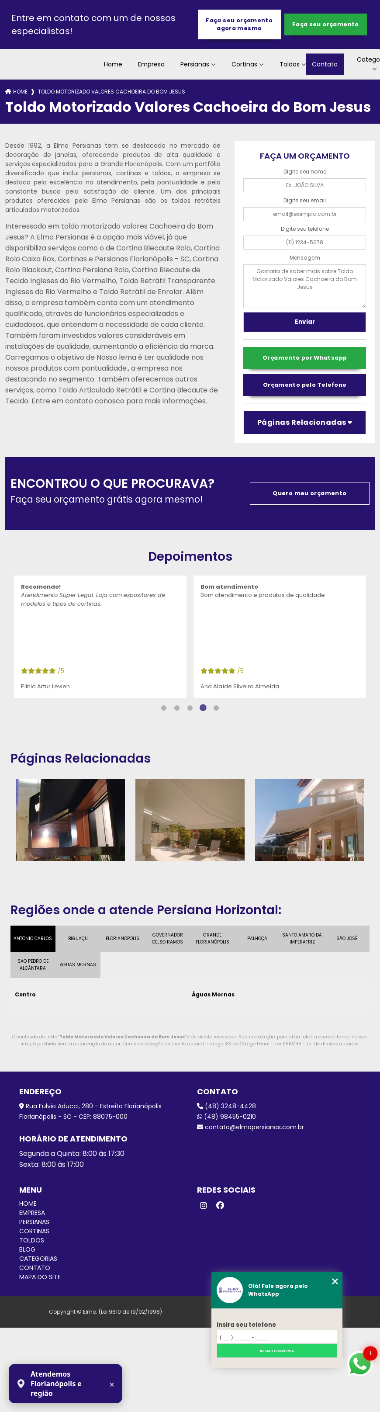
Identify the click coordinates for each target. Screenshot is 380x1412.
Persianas (194, 64)
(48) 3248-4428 (226, 1106)
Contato (325, 64)
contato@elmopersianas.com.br (250, 1127)
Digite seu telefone (305, 228)
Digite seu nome (304, 171)
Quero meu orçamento (309, 493)
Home (113, 64)
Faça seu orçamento (325, 24)
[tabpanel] (100, 636)
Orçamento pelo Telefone (305, 385)
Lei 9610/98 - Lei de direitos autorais (317, 1044)
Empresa (151, 64)
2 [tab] (177, 708)
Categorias (38, 1258)
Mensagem (305, 257)
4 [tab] (203, 708)
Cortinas (244, 64)
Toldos (290, 64)
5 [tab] (216, 708)
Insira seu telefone (246, 1325)
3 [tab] (190, 708)
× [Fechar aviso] (111, 1384)
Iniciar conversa (277, 1351)
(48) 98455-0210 (226, 1116)
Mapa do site (40, 1277)
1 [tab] (163, 708)
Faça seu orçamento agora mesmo (239, 24)
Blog (27, 1249)
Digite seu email (304, 200)
